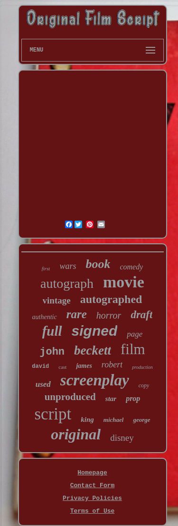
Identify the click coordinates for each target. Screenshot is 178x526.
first (46, 268)
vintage (57, 300)
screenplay (94, 380)
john (52, 352)
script (53, 414)
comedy (131, 267)
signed (95, 331)
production (142, 367)
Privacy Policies (92, 498)
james (84, 365)
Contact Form (92, 485)
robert (112, 364)
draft (141, 315)
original (76, 434)
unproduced (70, 396)
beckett (92, 350)
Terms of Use (92, 511)
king (87, 419)
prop (133, 398)
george (141, 419)
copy (144, 385)
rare (76, 314)
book (97, 264)
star (110, 398)
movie (123, 282)
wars (67, 266)
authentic (44, 317)
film (133, 349)
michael (113, 419)
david (40, 366)
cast (62, 367)
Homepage (92, 472)
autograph (67, 283)
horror (109, 315)
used (43, 384)
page (134, 334)
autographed (111, 299)
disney (122, 438)
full (52, 331)
